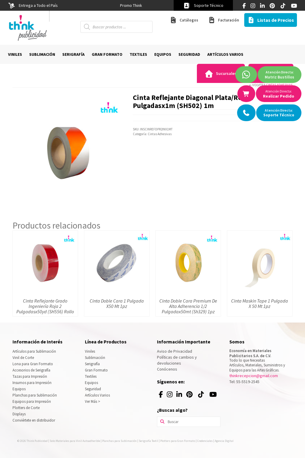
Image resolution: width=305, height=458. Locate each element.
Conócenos (167, 369)
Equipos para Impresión (32, 401)
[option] (131, 5)
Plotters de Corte (26, 407)
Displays (19, 414)
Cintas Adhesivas (279, 85)
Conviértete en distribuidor (34, 420)
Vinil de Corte (23, 357)
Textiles (91, 376)
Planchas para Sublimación (35, 395)
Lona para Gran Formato (33, 363)
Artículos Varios (97, 395)
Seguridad (93, 388)
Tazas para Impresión (30, 376)
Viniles (90, 351)
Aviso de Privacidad (174, 351)
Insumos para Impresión (32, 382)
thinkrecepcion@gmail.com (253, 375)
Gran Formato (96, 370)
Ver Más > (92, 401)
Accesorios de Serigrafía (31, 370)
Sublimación (95, 357)
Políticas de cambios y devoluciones (177, 360)
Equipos (19, 388)
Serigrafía (92, 363)
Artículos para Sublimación (34, 351)
